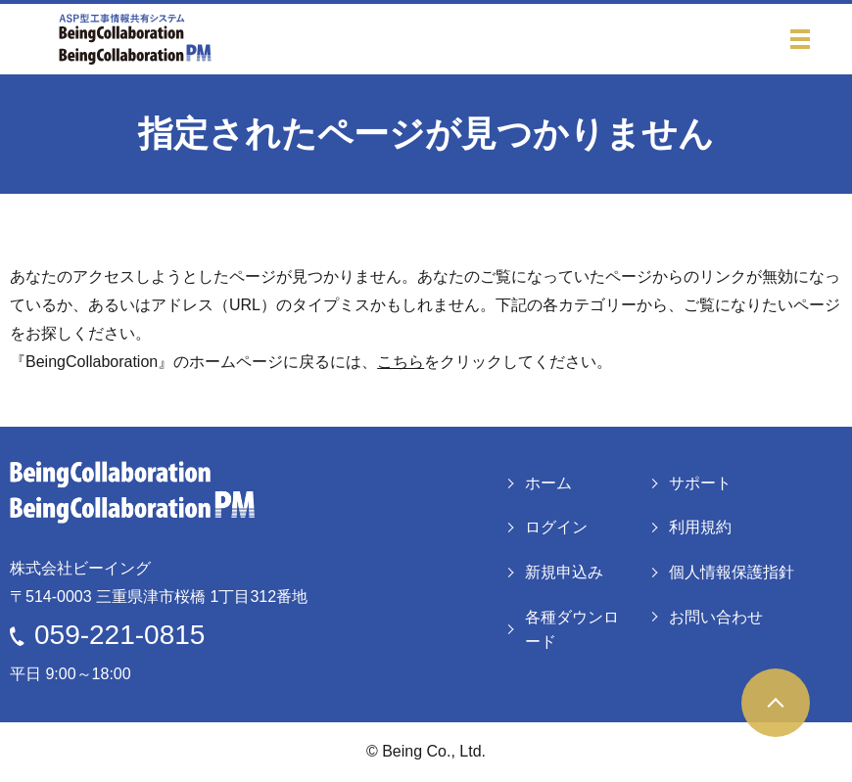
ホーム (548, 483)
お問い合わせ (716, 617)
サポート (700, 483)
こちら (400, 361)
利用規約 (700, 527)
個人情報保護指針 (731, 572)
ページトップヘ (775, 702)
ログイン (556, 527)
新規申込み (564, 572)
